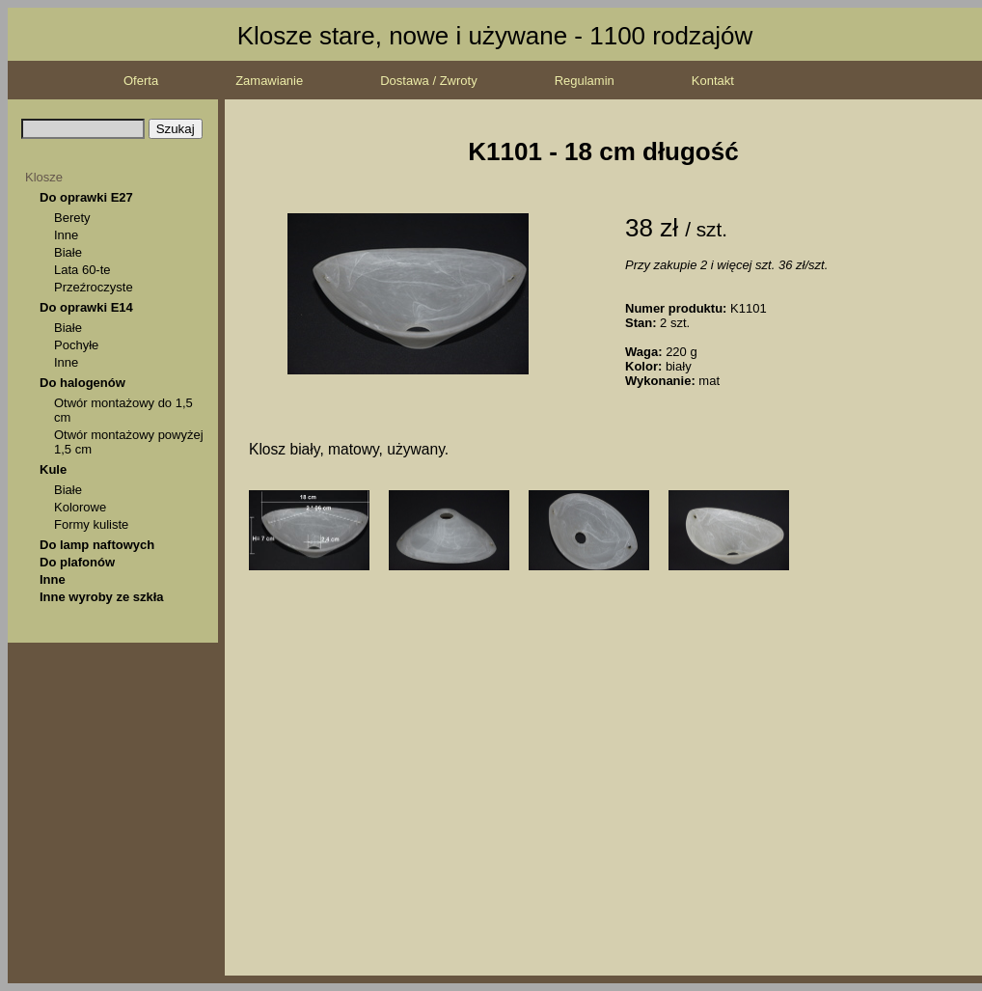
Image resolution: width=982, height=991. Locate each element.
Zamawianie (269, 80)
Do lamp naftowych (97, 544)
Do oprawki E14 (86, 307)
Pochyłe (76, 345)
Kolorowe (80, 507)
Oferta (140, 80)
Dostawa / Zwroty (428, 80)
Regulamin (584, 80)
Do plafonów (77, 562)
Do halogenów (82, 382)
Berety (72, 217)
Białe (68, 252)
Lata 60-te (82, 269)
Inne (66, 235)
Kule (53, 469)
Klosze (44, 177)
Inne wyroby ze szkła (102, 597)
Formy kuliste (91, 524)
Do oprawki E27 (86, 197)
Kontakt (713, 80)
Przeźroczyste (93, 287)
